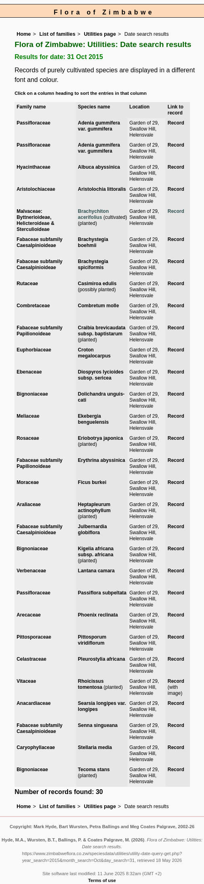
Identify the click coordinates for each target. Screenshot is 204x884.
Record (175, 123)
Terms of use (102, 880)
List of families (57, 34)
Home (23, 34)
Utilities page (100, 34)
